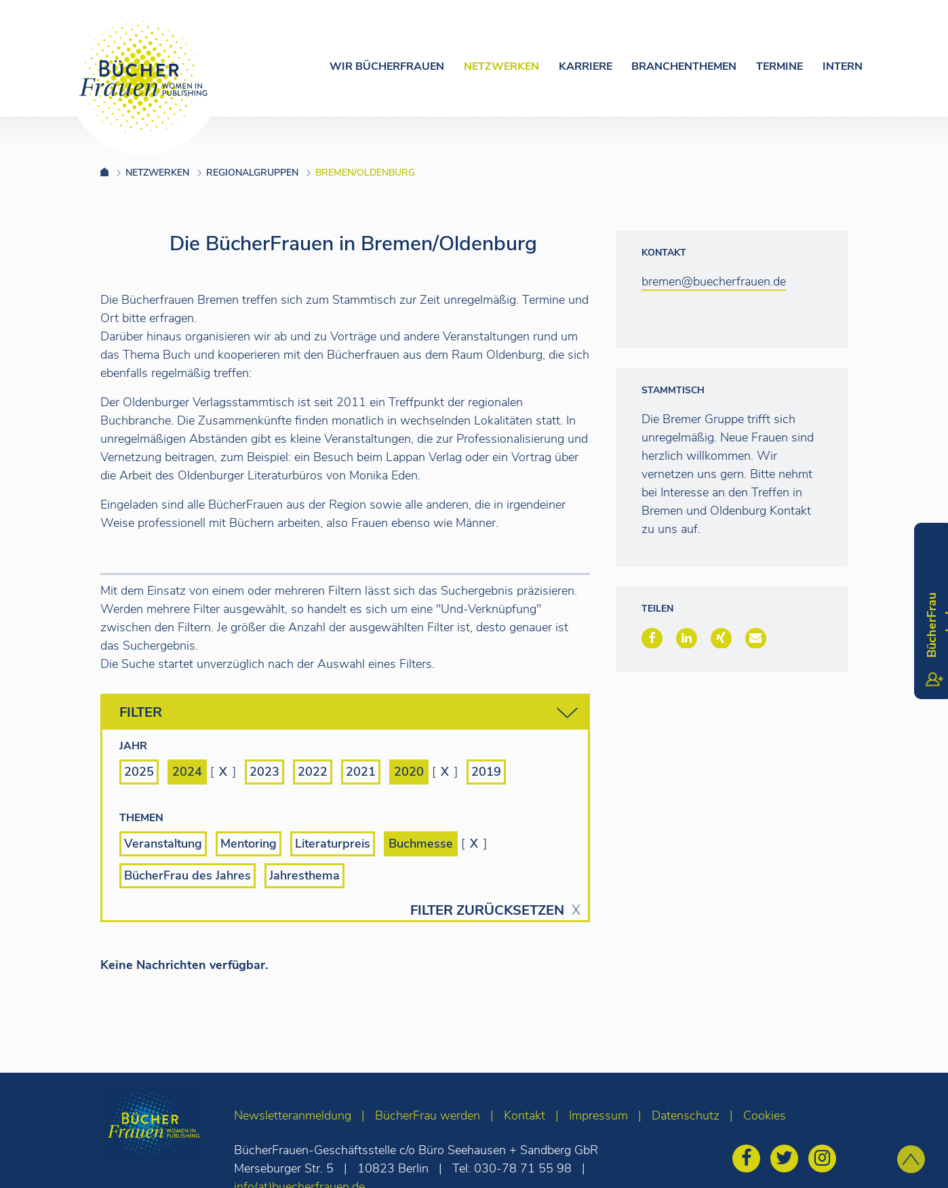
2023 (264, 772)
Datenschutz (685, 1115)
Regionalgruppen (252, 172)
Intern (843, 66)
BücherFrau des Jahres (187, 875)
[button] (652, 638)
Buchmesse (421, 843)
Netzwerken (501, 66)
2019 (486, 772)
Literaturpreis (332, 843)
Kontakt (524, 1115)
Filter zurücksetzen (487, 910)
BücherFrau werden (427, 1115)
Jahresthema (304, 875)
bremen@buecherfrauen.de (713, 281)
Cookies (764, 1115)
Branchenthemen (683, 66)
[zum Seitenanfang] (911, 1159)
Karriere (585, 66)
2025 (139, 772)
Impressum (598, 1115)
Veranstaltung (163, 843)
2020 (409, 772)
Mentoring (248, 843)
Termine (779, 66)
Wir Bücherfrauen (387, 66)
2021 (361, 772)
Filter (348, 713)
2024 (187, 772)
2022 (313, 772)
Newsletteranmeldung (292, 1115)
